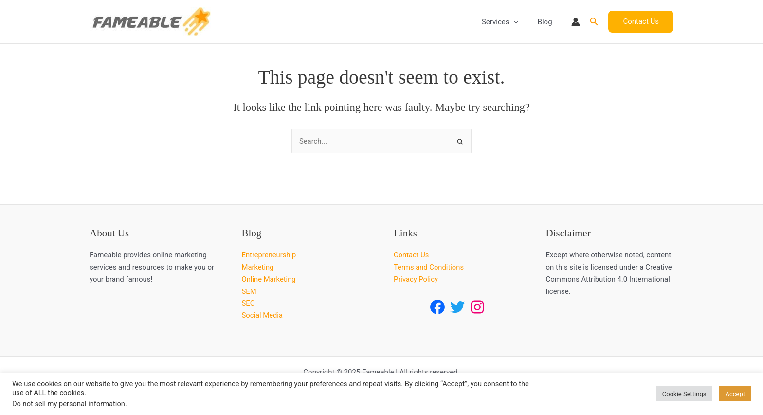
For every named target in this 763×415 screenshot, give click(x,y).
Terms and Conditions (429, 267)
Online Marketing (269, 279)
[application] (520, 21)
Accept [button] (735, 393)
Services (507, 21)
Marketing (258, 267)
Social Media (263, 315)
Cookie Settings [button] (684, 393)
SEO (248, 303)
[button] (594, 22)
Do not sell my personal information (68, 403)
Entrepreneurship (269, 255)
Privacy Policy (416, 279)
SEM (249, 291)
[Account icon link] (575, 22)
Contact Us (412, 255)
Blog (547, 22)
